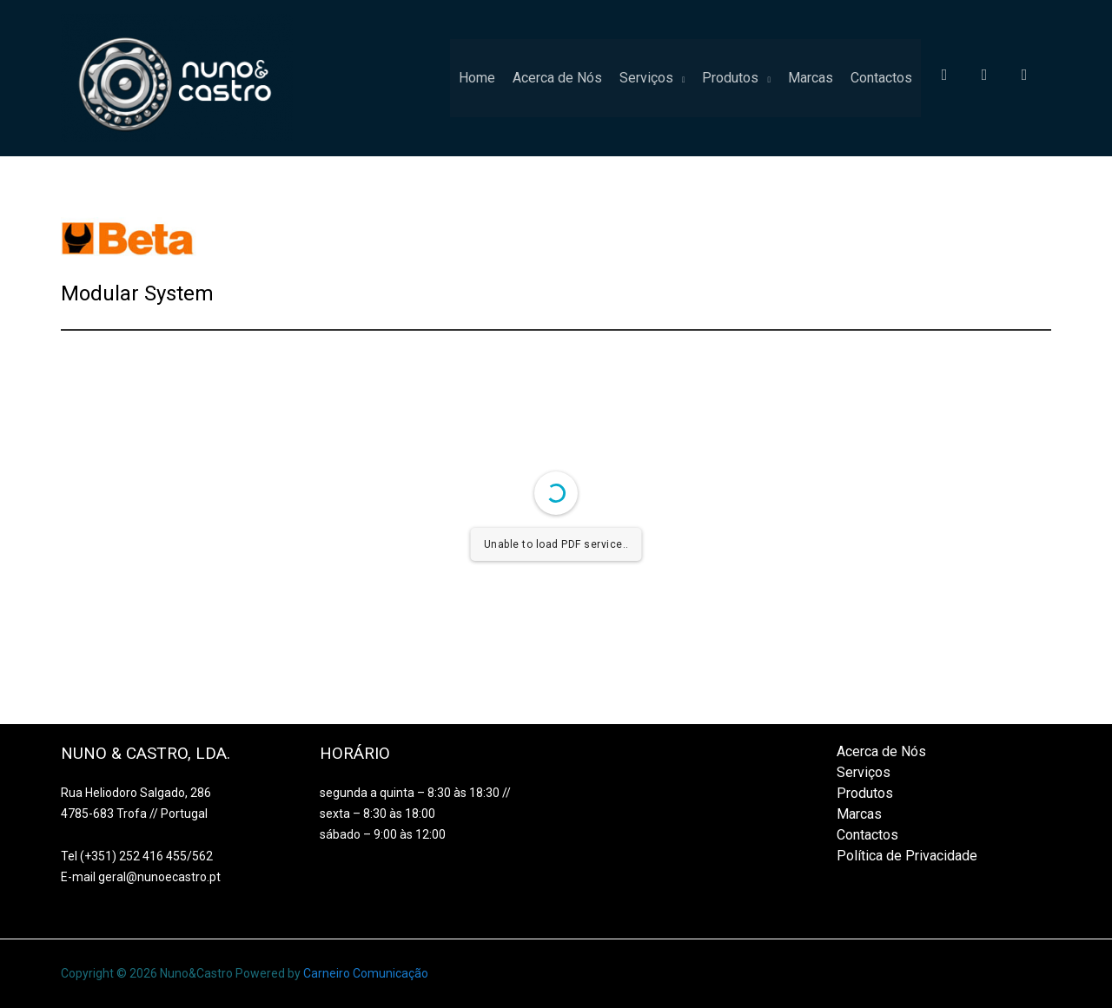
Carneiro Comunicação (365, 973)
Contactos (881, 77)
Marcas (810, 77)
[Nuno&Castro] (177, 77)
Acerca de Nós (557, 77)
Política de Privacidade (907, 855)
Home (477, 77)
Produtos (730, 77)
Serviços (646, 77)
